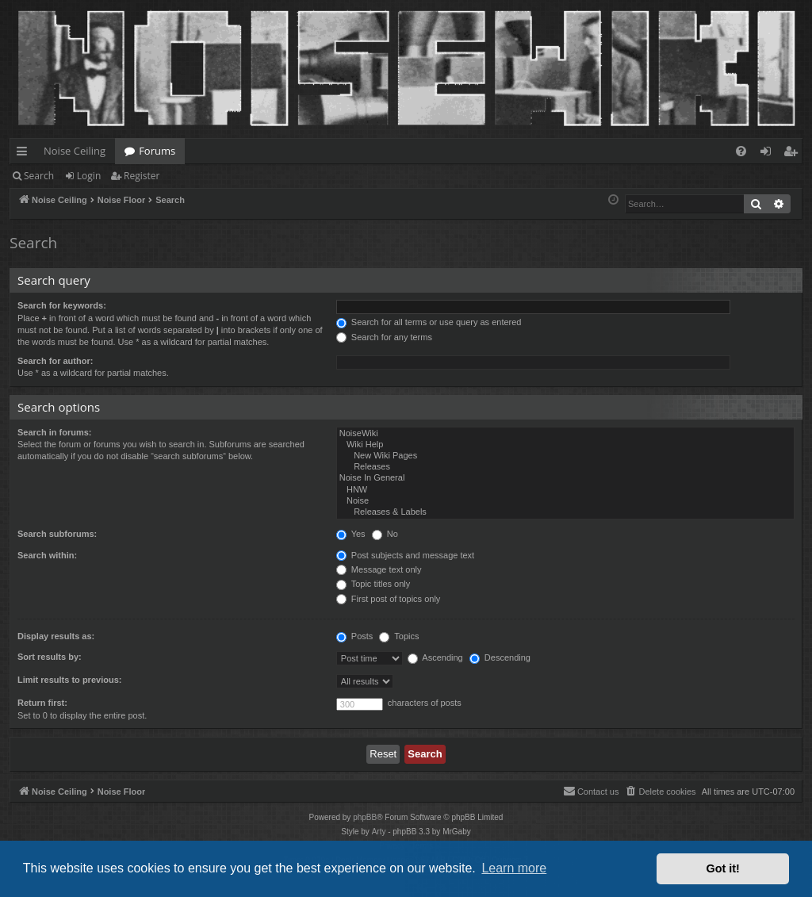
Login (89, 175)
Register (141, 175)
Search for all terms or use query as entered (429, 322)
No (385, 534)
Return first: (42, 702)
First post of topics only (388, 599)
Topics (399, 636)
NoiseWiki (565, 433)
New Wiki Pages (565, 456)
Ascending (435, 657)
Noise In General (565, 478)
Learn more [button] (513, 868)
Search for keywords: (61, 305)
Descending (499, 657)
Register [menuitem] (793, 154)
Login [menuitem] (769, 154)
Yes (351, 534)
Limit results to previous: (69, 679)
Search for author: (55, 361)
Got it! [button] (723, 868)
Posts (354, 636)
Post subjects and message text (405, 555)
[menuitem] (741, 151)
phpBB (365, 817)
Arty (379, 831)
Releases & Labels (565, 512)
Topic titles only (373, 583)
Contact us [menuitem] (591, 790)
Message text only (379, 569)
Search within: (47, 555)
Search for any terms (384, 337)
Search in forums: (54, 432)
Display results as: (55, 636)
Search (39, 175)
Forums (157, 151)
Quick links (25, 154)
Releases (565, 467)
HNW (565, 490)
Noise (565, 501)
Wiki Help (565, 444)
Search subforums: (57, 534)
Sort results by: (49, 656)
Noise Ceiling (74, 151)
